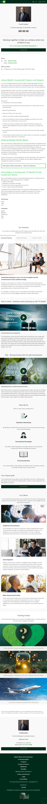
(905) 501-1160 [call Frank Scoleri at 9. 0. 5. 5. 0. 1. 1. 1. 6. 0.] (23, 739)
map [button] (33, 69)
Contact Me (23, 50)
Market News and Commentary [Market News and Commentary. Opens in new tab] (23, 757)
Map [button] (31, 744)
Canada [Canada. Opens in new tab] (23, 787)
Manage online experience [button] (23, 771)
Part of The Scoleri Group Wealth (23, 46)
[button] (23, 317)
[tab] (8, 238)
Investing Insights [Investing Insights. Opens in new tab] (23, 759)
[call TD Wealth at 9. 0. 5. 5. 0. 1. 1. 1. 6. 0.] (35, 1)
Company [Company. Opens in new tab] (23, 761)
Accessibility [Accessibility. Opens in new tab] (23, 779)
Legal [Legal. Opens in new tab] (23, 776)
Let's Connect (23, 486)
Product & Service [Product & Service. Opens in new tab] (23, 764)
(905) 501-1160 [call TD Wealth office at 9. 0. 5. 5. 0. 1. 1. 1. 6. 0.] (12, 61)
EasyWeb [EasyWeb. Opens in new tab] (23, 769)
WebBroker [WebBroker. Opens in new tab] (23, 766)
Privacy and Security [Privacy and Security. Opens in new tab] (23, 774)
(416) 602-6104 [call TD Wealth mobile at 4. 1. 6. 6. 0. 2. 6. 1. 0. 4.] (12, 63)
